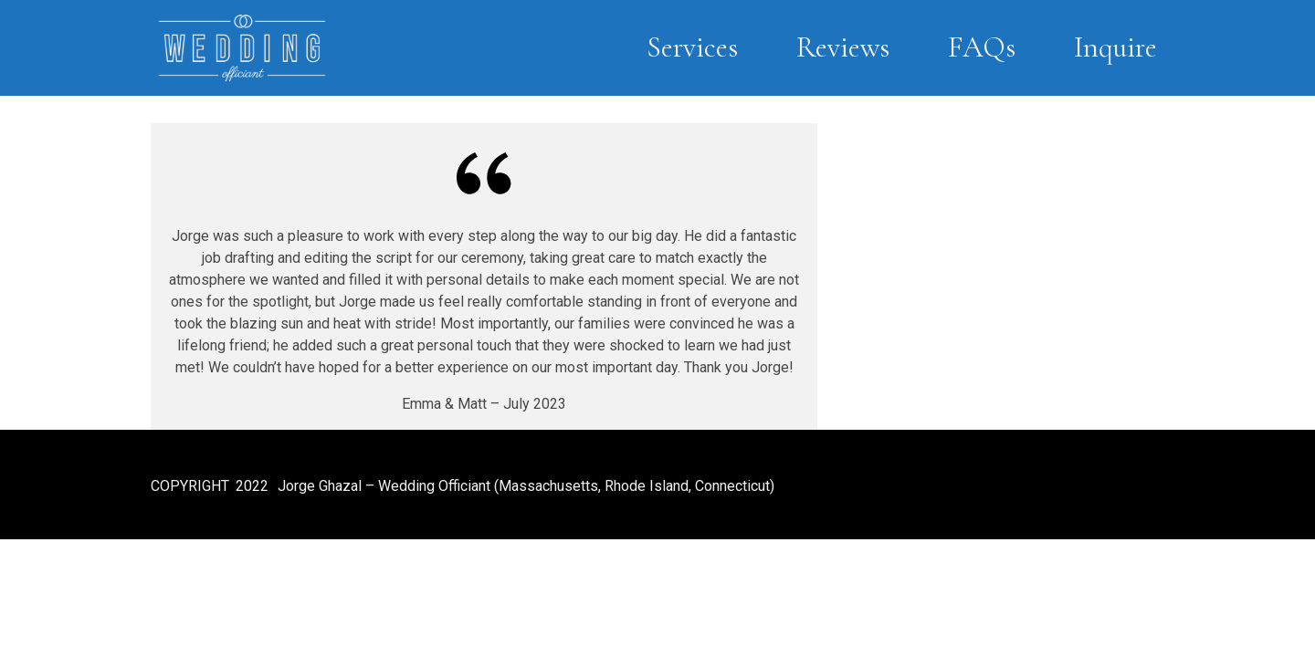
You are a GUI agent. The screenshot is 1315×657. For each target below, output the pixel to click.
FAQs (981, 47)
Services (692, 47)
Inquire (1115, 47)
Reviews (842, 47)
